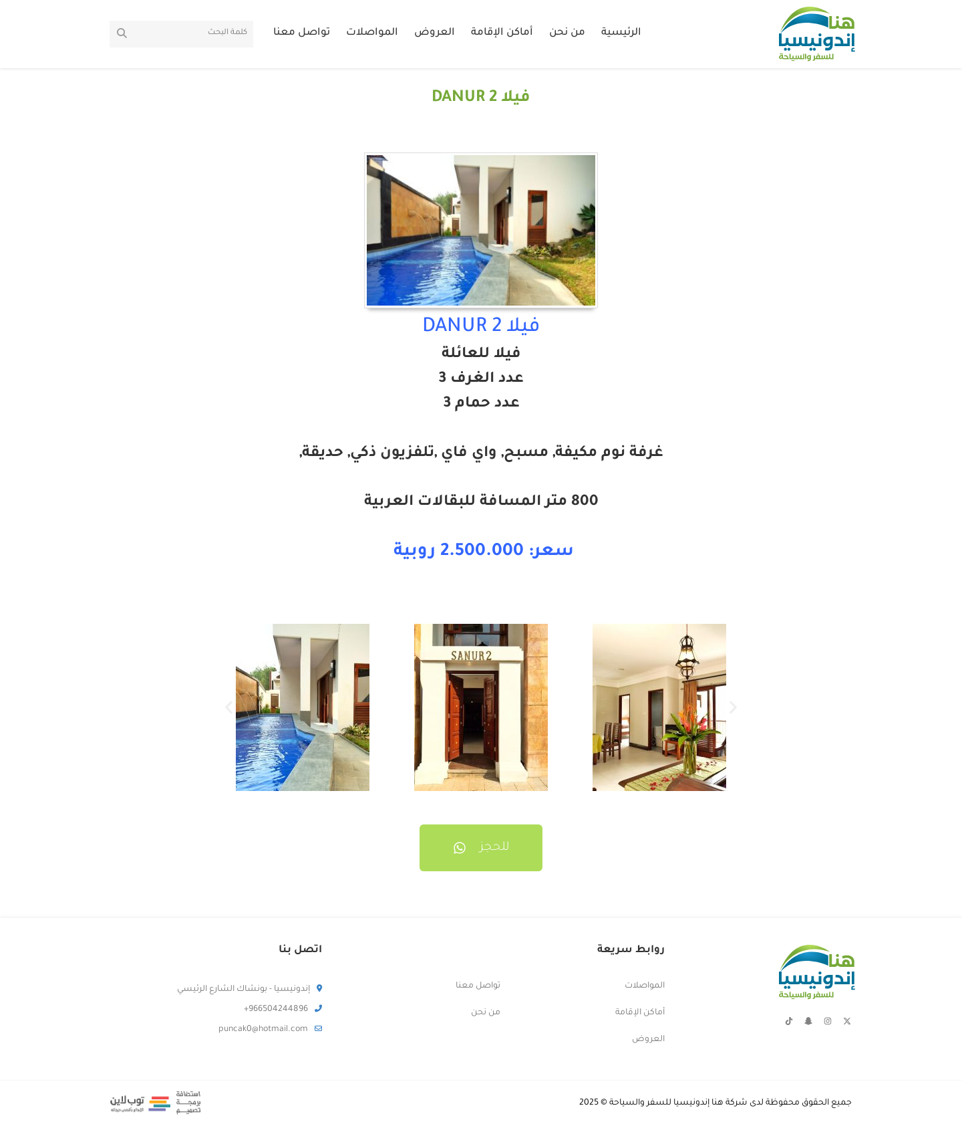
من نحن (567, 33)
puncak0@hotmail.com (270, 1029)
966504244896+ (283, 1009)
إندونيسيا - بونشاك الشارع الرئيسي (249, 989)
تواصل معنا (301, 33)
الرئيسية (621, 33)
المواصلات (372, 33)
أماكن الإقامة (502, 33)
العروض (434, 33)
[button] (228, 707)
